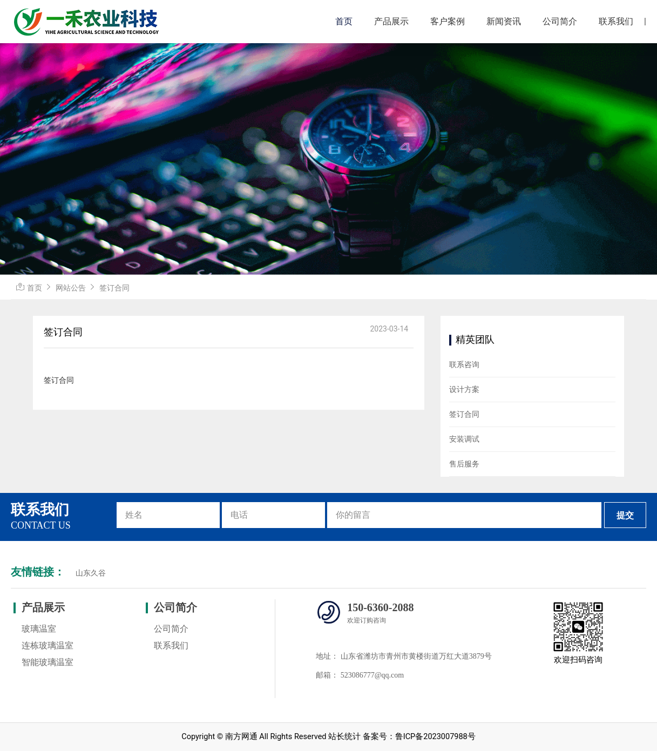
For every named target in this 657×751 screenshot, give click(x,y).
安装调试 (464, 439)
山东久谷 (91, 573)
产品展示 (391, 21)
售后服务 (464, 463)
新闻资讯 (503, 21)
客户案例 (447, 21)
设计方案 (464, 389)
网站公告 (71, 287)
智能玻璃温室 (47, 662)
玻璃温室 (39, 628)
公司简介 (560, 21)
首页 (344, 21)
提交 (625, 515)
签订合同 (114, 287)
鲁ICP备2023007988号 (435, 736)
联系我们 (616, 21)
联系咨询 (464, 364)
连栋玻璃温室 (47, 645)
